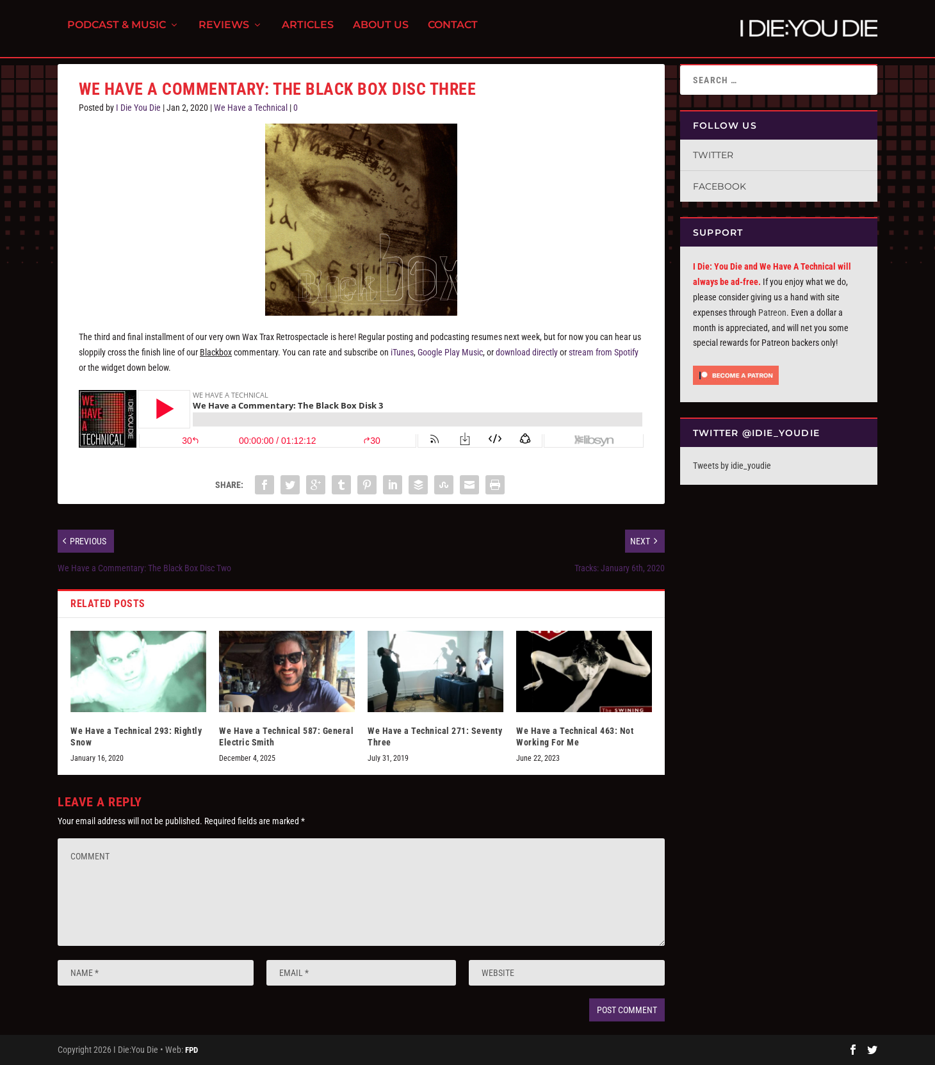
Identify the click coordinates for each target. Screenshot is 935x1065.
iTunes (402, 352)
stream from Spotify (603, 352)
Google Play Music (450, 352)
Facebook (719, 186)
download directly (527, 352)
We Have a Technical (251, 107)
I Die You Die (138, 107)
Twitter (713, 155)
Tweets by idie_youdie (732, 465)
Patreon (772, 312)
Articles (308, 32)
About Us (381, 32)
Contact (453, 32)
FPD (191, 1050)
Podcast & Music (116, 32)
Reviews (224, 32)
